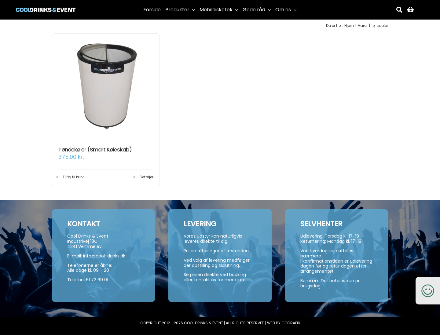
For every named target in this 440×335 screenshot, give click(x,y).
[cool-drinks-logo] (45, 5)
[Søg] (399, 10)
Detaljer (146, 177)
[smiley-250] (427, 280)
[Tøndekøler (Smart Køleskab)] (106, 87)
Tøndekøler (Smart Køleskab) (95, 149)
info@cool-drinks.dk (104, 256)
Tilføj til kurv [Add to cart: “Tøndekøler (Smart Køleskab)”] (73, 177)
